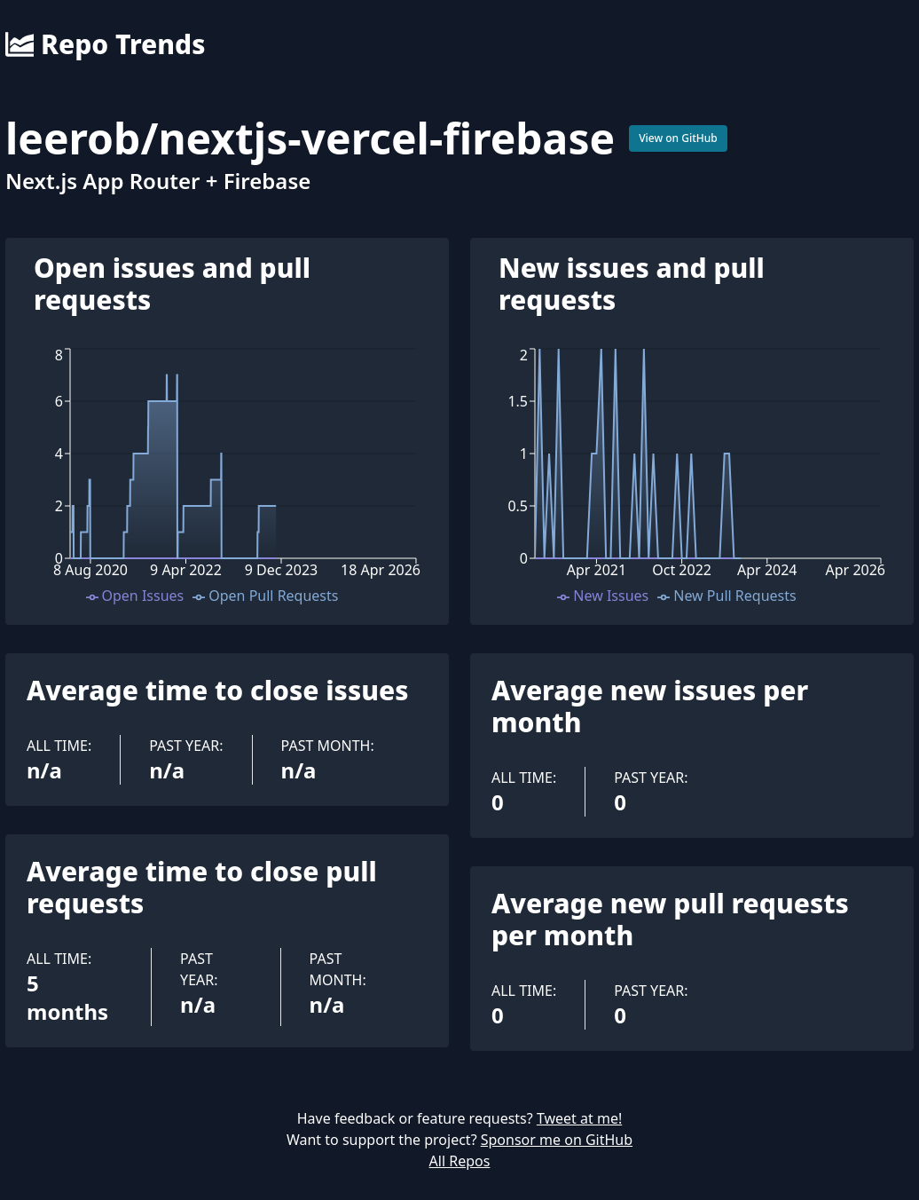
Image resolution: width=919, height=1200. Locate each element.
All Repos (460, 1161)
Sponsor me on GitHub (556, 1139)
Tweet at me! (579, 1118)
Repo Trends (105, 44)
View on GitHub (678, 138)
